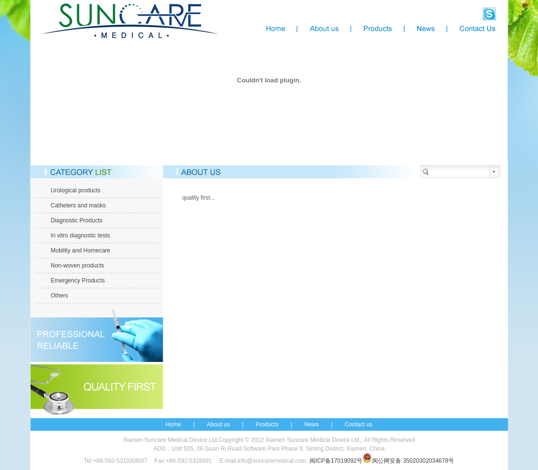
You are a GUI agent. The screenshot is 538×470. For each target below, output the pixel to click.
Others (59, 295)
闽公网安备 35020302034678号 (408, 460)
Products (267, 424)
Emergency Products (78, 280)
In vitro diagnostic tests (80, 235)
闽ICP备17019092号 (336, 460)
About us (218, 424)
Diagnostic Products (77, 220)
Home (173, 424)
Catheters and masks (78, 205)
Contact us (358, 424)
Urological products (76, 190)
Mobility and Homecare (81, 250)
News (311, 424)
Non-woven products (77, 265)
